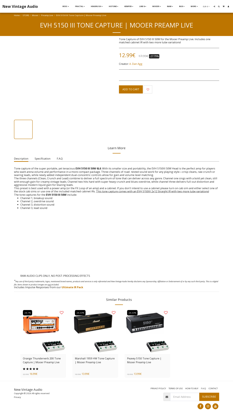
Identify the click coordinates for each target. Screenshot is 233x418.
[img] (95, 331)
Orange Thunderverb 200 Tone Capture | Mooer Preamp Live (42, 360)
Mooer (35, 15)
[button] (214, 6)
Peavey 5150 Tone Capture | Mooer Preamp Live (144, 360)
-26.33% (80, 312)
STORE (26, 15)
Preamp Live (47, 15)
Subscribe (209, 397)
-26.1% (27, 312)
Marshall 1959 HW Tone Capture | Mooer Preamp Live (95, 360)
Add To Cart (130, 89)
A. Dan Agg (135, 64)
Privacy (17, 397)
